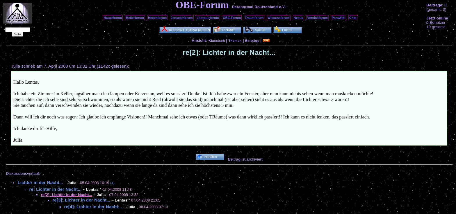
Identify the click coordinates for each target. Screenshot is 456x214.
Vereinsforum (317, 17)
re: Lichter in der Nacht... (55, 189)
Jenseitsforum (182, 17)
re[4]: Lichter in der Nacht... (93, 206)
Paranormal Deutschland (255, 7)
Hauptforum (113, 17)
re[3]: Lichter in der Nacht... (81, 199)
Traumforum (254, 17)
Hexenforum (157, 17)
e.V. (282, 7)
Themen (235, 40)
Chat (353, 17)
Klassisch (217, 40)
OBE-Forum (232, 17)
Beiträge (252, 40)
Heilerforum (135, 17)
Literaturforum (208, 17)
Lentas (92, 189)
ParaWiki (338, 17)
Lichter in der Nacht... (40, 182)
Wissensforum (279, 17)
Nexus (298, 17)
